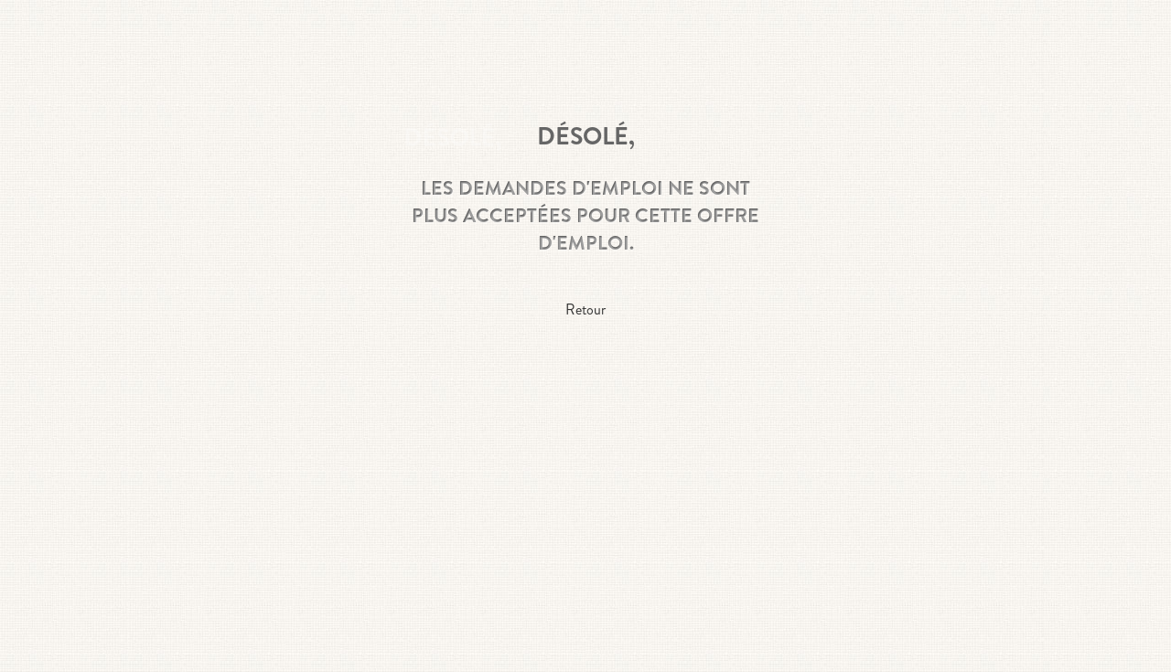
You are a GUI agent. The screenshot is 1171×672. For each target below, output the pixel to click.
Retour (585, 309)
